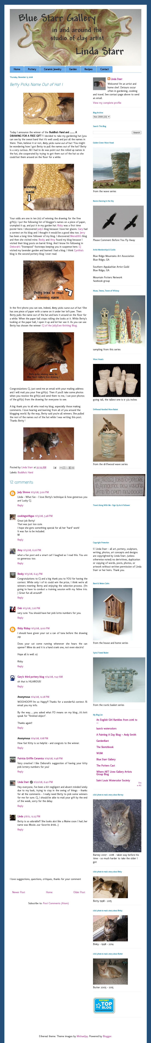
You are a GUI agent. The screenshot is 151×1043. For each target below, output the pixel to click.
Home (17, 69)
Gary (81, 228)
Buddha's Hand (25, 472)
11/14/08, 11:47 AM (54, 676)
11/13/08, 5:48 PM (44, 515)
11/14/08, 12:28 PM (40, 696)
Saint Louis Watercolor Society (113, 780)
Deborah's (15, 246)
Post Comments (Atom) (56, 903)
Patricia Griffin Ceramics (30, 758)
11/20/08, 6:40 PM (43, 782)
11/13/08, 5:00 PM (40, 492)
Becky (42, 239)
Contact (104, 69)
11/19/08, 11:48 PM (54, 758)
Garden (73, 69)
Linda (20, 816)
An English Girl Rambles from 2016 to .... (116, 721)
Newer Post (18, 892)
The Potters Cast (105, 765)
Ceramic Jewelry (52, 69)
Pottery (32, 69)
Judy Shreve (23, 492)
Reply (20, 505)
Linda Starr (23, 782)
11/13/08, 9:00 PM (40, 628)
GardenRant (102, 740)
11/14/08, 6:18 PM (39, 738)
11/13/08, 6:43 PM (33, 573)
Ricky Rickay (23, 628)
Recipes (88, 69)
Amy (52, 239)
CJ (80, 246)
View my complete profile (107, 102)
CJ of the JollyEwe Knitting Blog (59, 325)
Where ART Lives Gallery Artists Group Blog (114, 773)
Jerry (82, 232)
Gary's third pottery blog (30, 676)
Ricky (60, 225)
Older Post (79, 892)
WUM (99, 753)
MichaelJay (82, 1036)
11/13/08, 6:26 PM (32, 550)
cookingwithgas (25, 515)
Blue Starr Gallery (106, 759)
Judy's (40, 228)
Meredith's (76, 236)
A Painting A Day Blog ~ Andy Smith (116, 734)
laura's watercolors (106, 728)
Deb (19, 608)
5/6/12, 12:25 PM (32, 816)
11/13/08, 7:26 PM (31, 608)
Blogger (107, 1036)
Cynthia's (79, 250)
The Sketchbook (104, 747)
